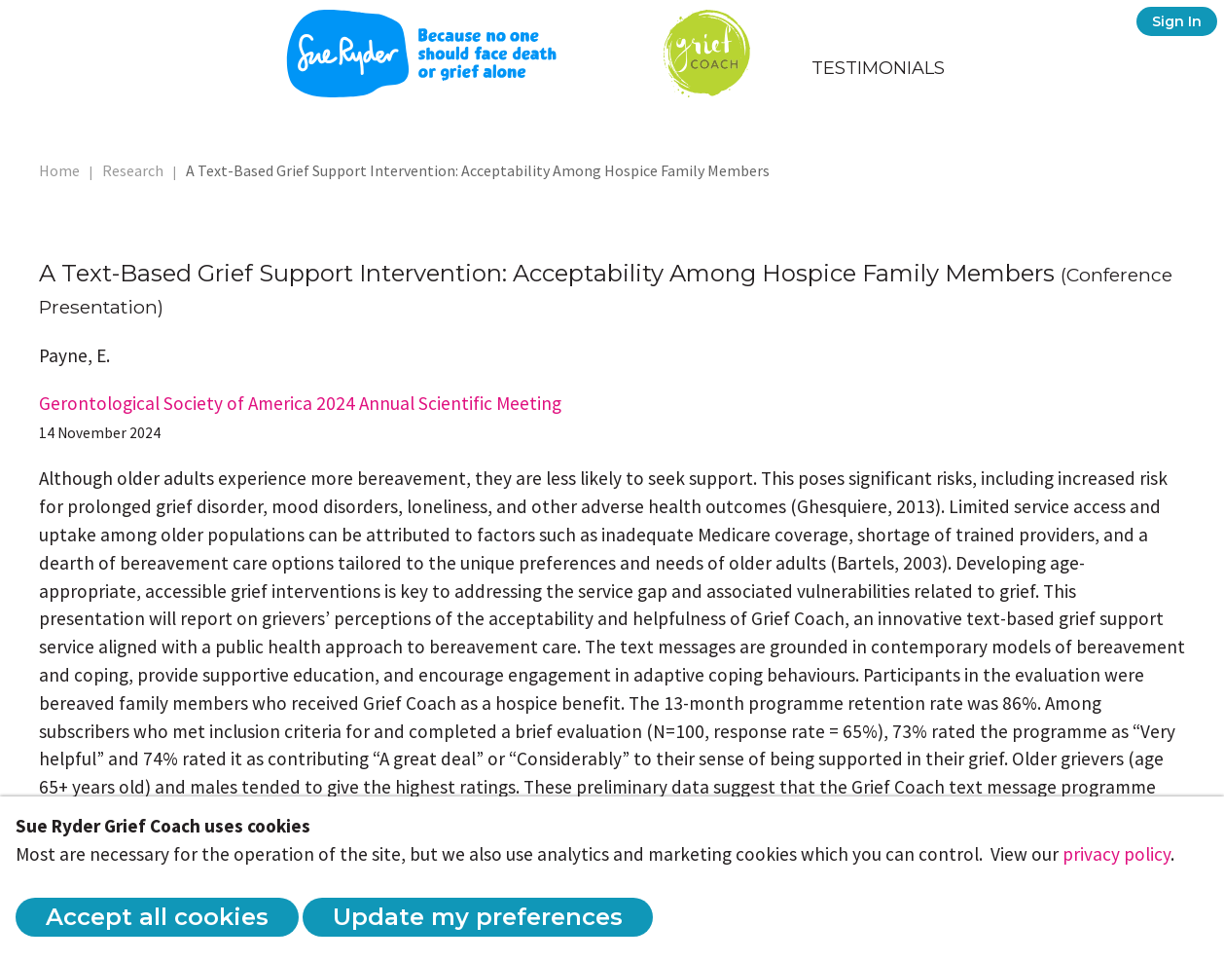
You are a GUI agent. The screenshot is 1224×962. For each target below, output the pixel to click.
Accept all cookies (157, 917)
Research (132, 170)
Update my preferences (478, 917)
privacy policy (1116, 854)
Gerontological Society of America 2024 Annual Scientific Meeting (300, 403)
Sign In (1177, 21)
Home (59, 170)
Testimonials (878, 68)
